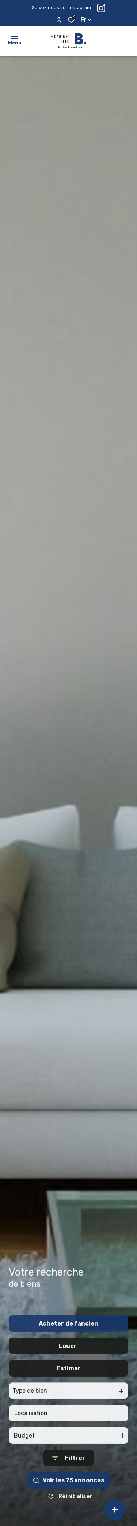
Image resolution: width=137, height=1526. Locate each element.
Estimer (69, 1387)
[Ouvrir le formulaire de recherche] (68, 1477)
